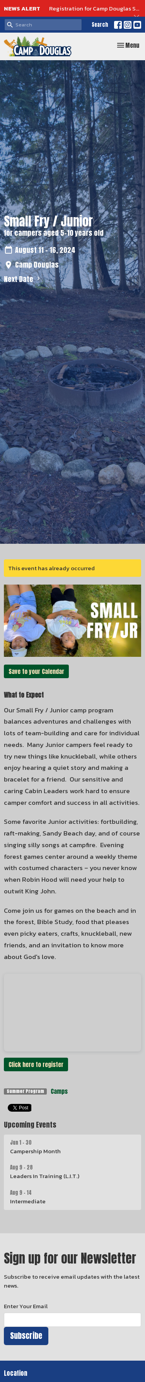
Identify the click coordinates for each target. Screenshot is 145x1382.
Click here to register (36, 1064)
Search (100, 24)
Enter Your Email (26, 1306)
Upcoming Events (30, 1124)
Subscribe (26, 1336)
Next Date (23, 279)
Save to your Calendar (36, 671)
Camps (59, 1091)
